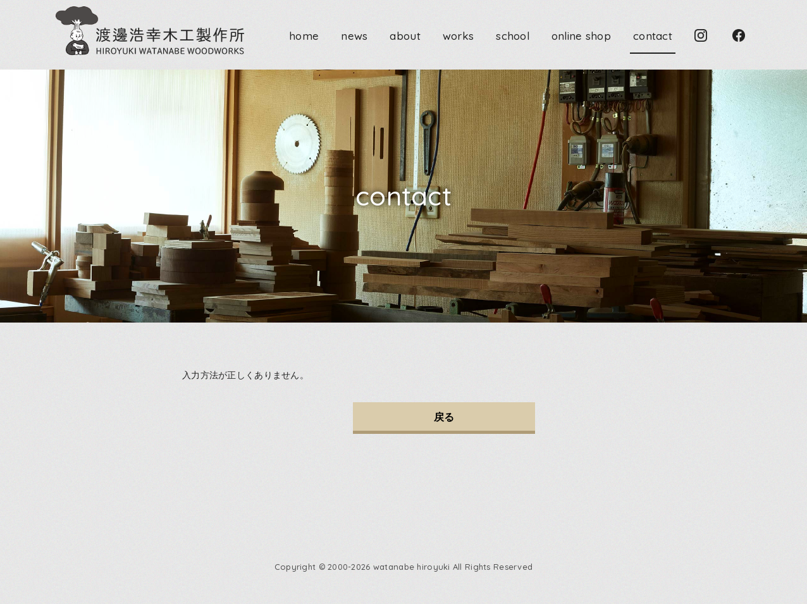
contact (652, 35)
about (405, 35)
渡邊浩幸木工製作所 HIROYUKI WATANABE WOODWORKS (151, 31)
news (354, 35)
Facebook (738, 35)
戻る (444, 416)
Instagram (700, 35)
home (304, 35)
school (512, 35)
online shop (581, 35)
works (458, 35)
